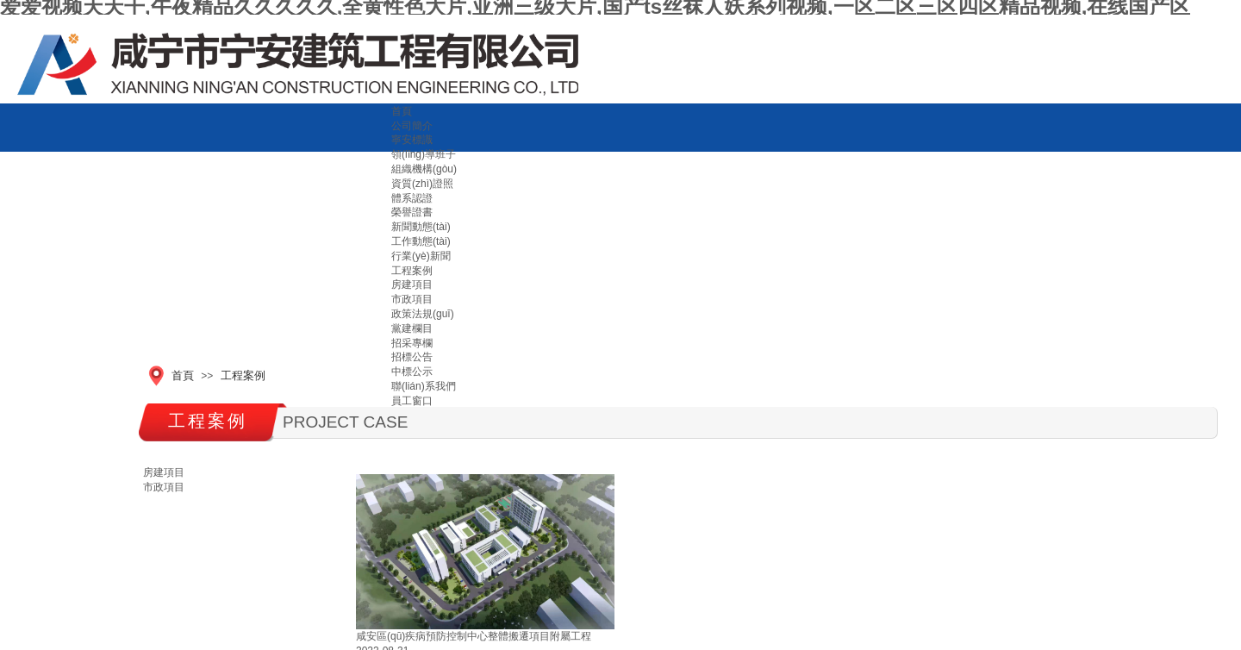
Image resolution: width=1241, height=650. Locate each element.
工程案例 (243, 375)
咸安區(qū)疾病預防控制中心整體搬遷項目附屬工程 (473, 636)
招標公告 (412, 357)
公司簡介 (412, 126)
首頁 (401, 111)
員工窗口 (412, 401)
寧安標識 (412, 140)
